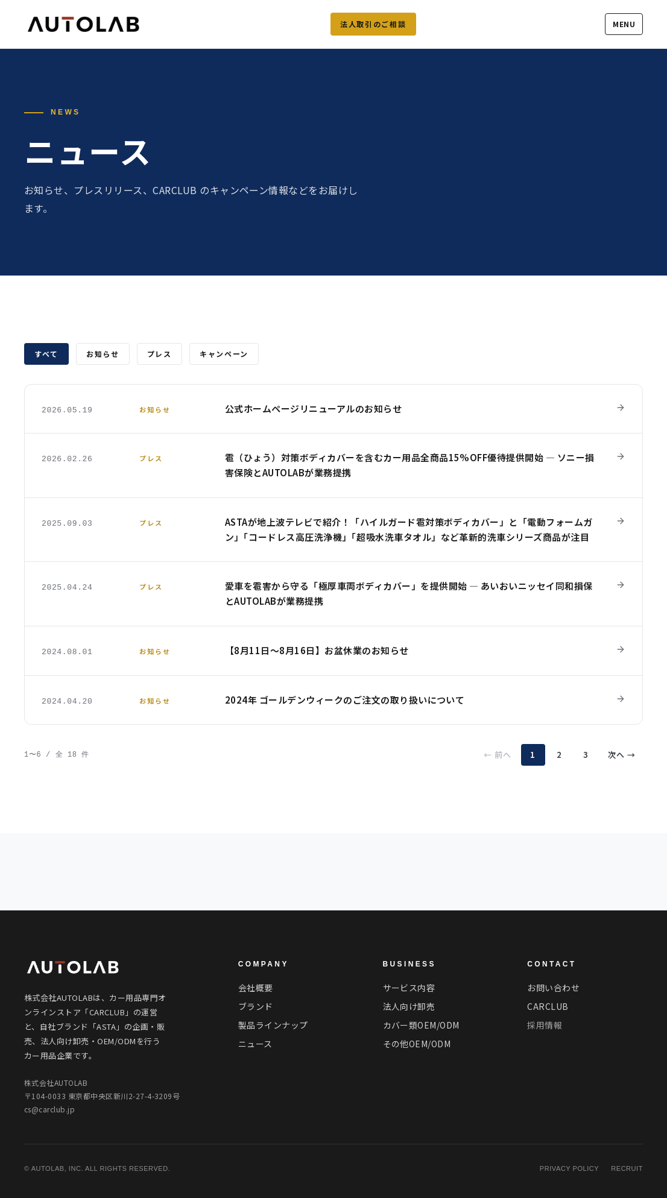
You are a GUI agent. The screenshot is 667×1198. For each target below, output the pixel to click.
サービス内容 (409, 988)
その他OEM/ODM (417, 1044)
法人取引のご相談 (373, 24)
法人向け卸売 (409, 1006)
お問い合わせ (553, 988)
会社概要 (255, 988)
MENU (624, 24)
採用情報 (544, 1025)
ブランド (255, 1006)
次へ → (622, 754)
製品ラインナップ (273, 1025)
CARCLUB (547, 1006)
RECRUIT (627, 1168)
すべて (46, 353)
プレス (159, 353)
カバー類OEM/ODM (421, 1025)
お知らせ (102, 353)
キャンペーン (224, 353)
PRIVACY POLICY (569, 1168)
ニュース (255, 1044)
